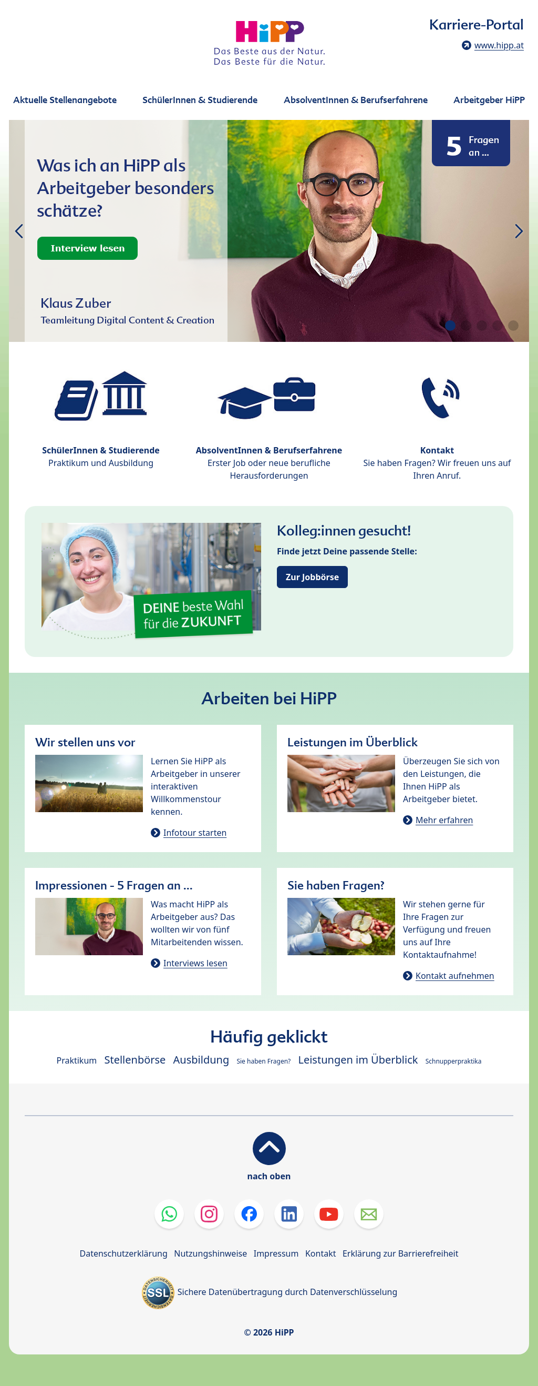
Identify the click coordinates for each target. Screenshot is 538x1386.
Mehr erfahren (444, 820)
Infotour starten (194, 832)
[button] (450, 325)
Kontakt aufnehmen (455, 976)
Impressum (276, 1253)
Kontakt (320, 1253)
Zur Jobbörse (312, 577)
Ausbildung (201, 1060)
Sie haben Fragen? (263, 1061)
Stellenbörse (134, 1060)
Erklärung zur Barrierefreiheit (401, 1253)
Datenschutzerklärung (124, 1253)
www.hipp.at (499, 45)
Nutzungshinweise (210, 1253)
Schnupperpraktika (454, 1061)
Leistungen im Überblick (358, 1060)
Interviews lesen (195, 963)
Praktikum (76, 1060)
